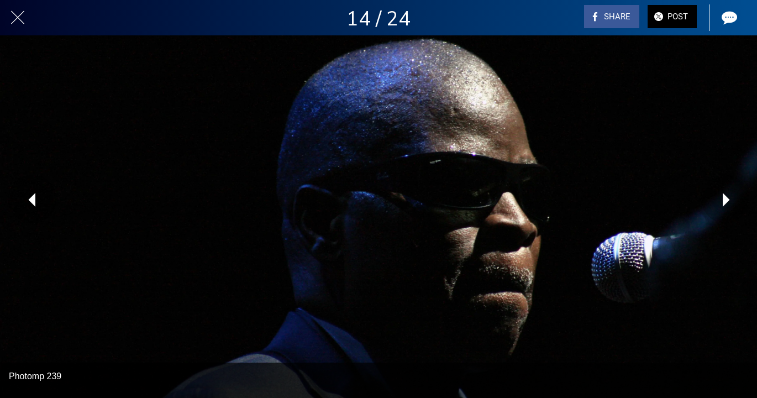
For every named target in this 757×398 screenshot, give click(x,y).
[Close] (17, 17)
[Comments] (728, 17)
